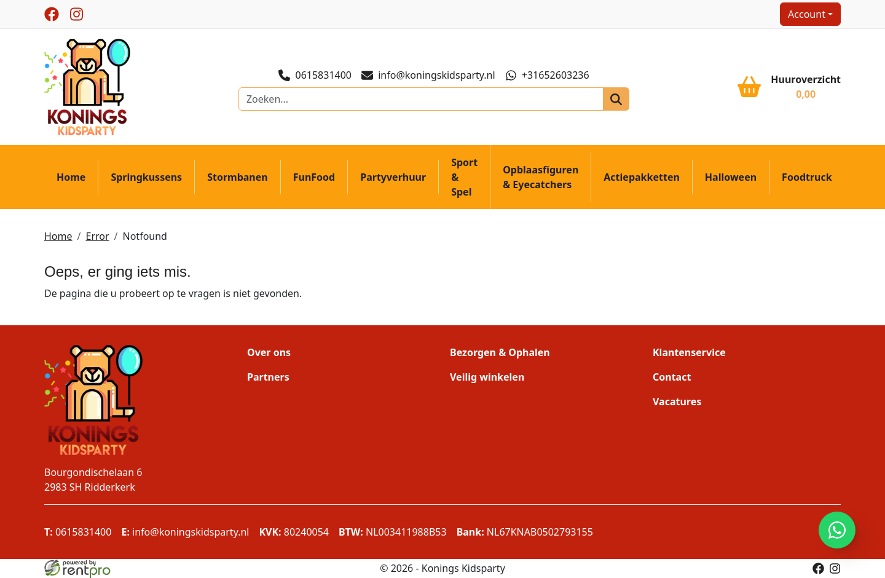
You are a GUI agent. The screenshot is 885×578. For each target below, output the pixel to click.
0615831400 (315, 75)
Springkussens (146, 177)
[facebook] (51, 14)
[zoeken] (616, 99)
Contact (672, 377)
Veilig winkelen (487, 377)
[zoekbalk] (421, 99)
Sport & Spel (464, 177)
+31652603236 (547, 75)
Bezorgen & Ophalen (500, 352)
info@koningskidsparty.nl (428, 75)
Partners (268, 377)
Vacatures (677, 401)
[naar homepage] (87, 86)
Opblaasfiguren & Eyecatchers (540, 177)
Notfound (145, 236)
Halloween (731, 177)
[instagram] (76, 14)
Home (71, 177)
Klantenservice (689, 352)
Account (806, 14)
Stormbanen (237, 177)
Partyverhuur (393, 177)
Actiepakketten (642, 177)
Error (97, 236)
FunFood (314, 177)
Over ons (269, 352)
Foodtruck (807, 177)
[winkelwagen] (789, 86)
